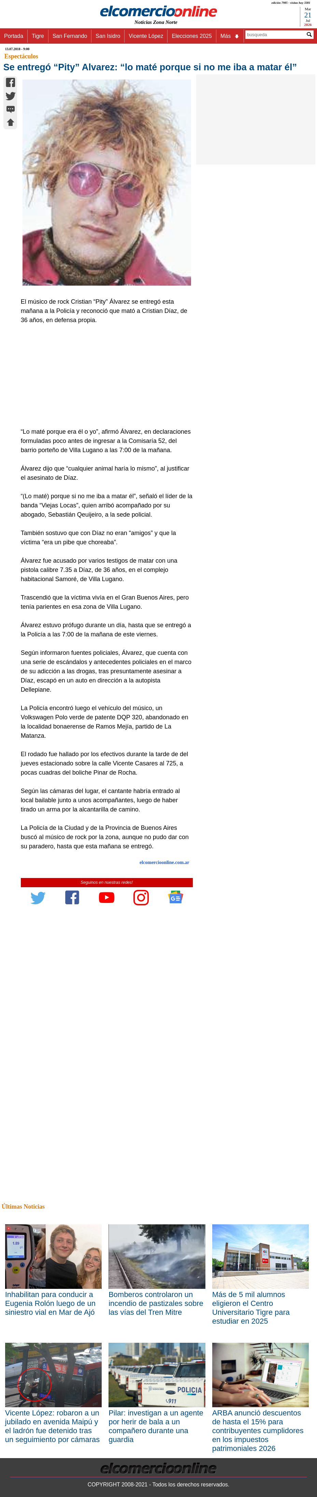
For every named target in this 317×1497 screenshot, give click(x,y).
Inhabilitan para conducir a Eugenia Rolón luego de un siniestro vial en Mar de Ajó (50, 1303)
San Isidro (108, 36)
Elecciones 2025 (192, 36)
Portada (13, 36)
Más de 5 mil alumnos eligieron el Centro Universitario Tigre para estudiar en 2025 (251, 1307)
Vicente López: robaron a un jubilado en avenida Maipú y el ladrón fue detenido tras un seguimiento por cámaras (52, 1426)
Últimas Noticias (23, 1206)
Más (230, 36)
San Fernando (70, 36)
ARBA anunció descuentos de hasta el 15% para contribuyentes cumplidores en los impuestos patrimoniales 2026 (258, 1431)
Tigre (38, 36)
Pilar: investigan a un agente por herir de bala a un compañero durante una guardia (156, 1426)
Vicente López (146, 36)
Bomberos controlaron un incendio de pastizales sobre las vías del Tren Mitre (156, 1303)
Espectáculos (21, 56)
